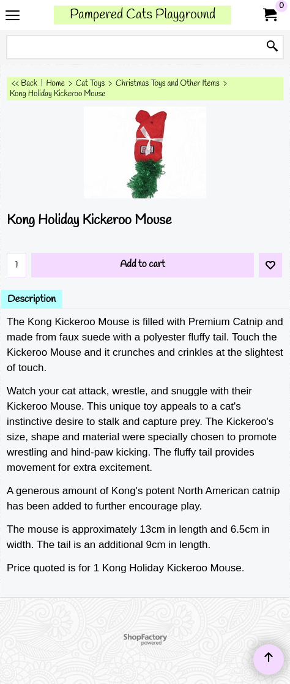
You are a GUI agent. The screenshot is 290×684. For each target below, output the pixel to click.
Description (31, 299)
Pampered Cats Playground (142, 15)
